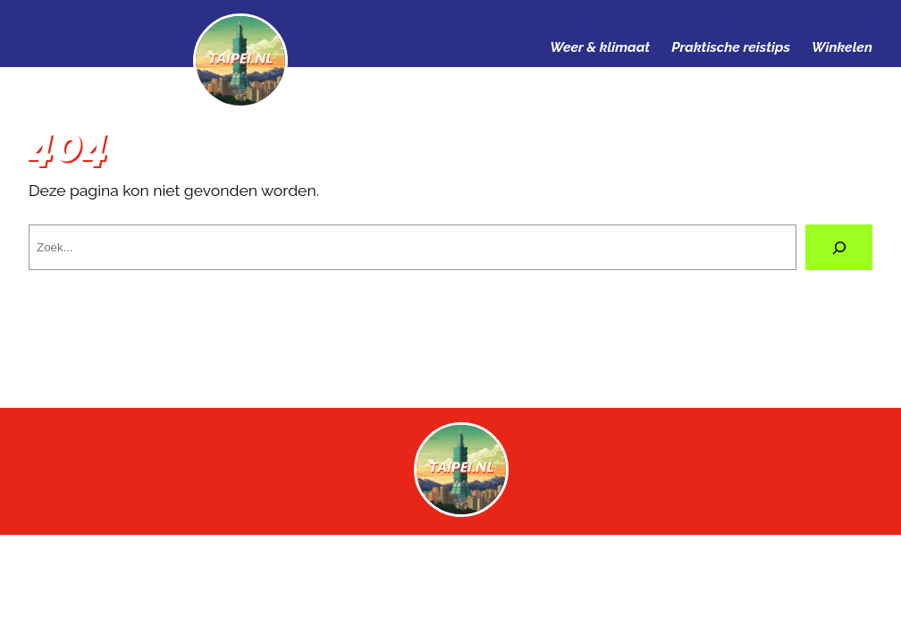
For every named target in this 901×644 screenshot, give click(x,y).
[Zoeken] (838, 247)
